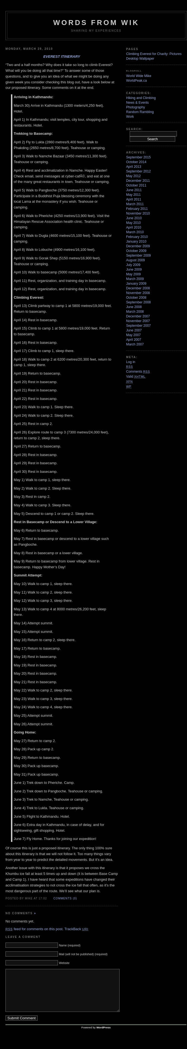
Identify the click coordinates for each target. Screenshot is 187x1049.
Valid (135, 376)
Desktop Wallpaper (140, 59)
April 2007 (133, 340)
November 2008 (138, 293)
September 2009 (138, 255)
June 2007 (134, 330)
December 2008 (138, 288)
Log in (130, 362)
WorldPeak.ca (136, 81)
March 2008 (135, 312)
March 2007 (135, 344)
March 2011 (135, 204)
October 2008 (136, 298)
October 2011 (136, 185)
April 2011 (133, 199)
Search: (134, 129)
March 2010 (135, 232)
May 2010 (133, 223)
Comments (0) (65, 898)
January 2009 (136, 283)
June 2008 (134, 307)
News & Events (137, 103)
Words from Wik (96, 22)
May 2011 (133, 195)
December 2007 (138, 316)
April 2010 (133, 227)
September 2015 (138, 157)
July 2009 (133, 265)
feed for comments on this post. (34, 929)
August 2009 (135, 260)
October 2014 (136, 162)
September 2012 (138, 171)
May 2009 (133, 274)
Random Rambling (140, 112)
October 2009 (136, 251)
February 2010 (137, 237)
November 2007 (138, 321)
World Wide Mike (138, 76)
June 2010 (134, 218)
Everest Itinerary (61, 56)
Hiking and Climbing (141, 98)
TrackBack (76, 929)
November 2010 (138, 213)
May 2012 (133, 176)
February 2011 (137, 209)
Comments (138, 372)
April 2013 (133, 167)
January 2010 (136, 241)
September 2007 (138, 326)
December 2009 (138, 246)
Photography (135, 107)
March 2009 (135, 279)
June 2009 (134, 269)
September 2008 (138, 302)
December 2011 (138, 181)
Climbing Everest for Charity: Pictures (154, 54)
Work (130, 117)
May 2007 (133, 335)
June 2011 (134, 190)
